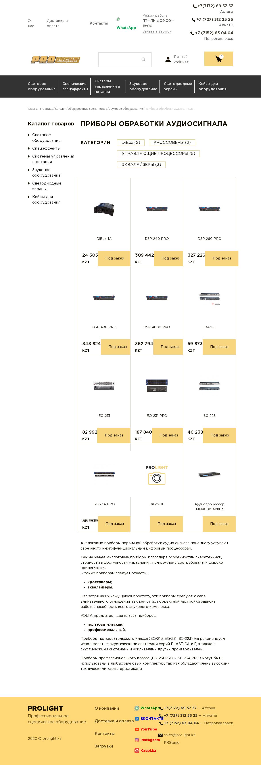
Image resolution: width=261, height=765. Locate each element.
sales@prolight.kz (179, 735)
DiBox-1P (157, 504)
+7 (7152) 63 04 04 (214, 33)
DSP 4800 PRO (157, 327)
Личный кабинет (181, 59)
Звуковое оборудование (143, 86)
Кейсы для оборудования (212, 86)
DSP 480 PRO (104, 327)
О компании (107, 708)
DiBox (131, 142)
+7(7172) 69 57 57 (215, 6)
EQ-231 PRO (157, 415)
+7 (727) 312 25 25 (214, 19)
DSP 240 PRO (157, 238)
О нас (31, 23)
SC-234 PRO (104, 504)
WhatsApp (126, 28)
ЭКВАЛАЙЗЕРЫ (141, 165)
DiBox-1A (104, 238)
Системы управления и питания (107, 87)
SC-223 (209, 415)
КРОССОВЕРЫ (172, 142)
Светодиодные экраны (178, 86)
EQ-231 (104, 415)
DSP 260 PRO (209, 238)
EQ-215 (209, 327)
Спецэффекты (46, 148)
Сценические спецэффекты (75, 86)
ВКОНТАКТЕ (151, 719)
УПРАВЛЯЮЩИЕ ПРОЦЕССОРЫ (158, 154)
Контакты (99, 23)
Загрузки (104, 746)
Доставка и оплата (57, 23)
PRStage (171, 742)
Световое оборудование (42, 86)
